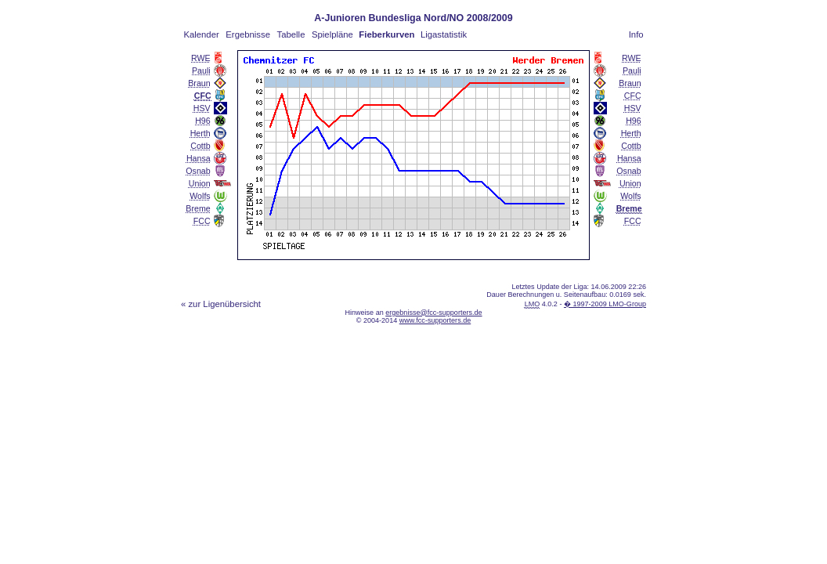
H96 (203, 120)
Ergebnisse (248, 34)
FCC (202, 221)
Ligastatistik (444, 34)
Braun (199, 83)
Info (636, 34)
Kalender (200, 34)
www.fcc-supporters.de (435, 320)
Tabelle (291, 34)
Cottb (200, 145)
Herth (200, 133)
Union (200, 183)
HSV (202, 108)
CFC (632, 95)
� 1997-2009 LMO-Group (605, 304)
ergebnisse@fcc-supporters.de (433, 312)
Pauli (201, 70)
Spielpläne (332, 34)
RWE (201, 58)
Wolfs (200, 196)
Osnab (198, 170)
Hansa (198, 158)
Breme (198, 208)
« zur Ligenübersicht (221, 304)
